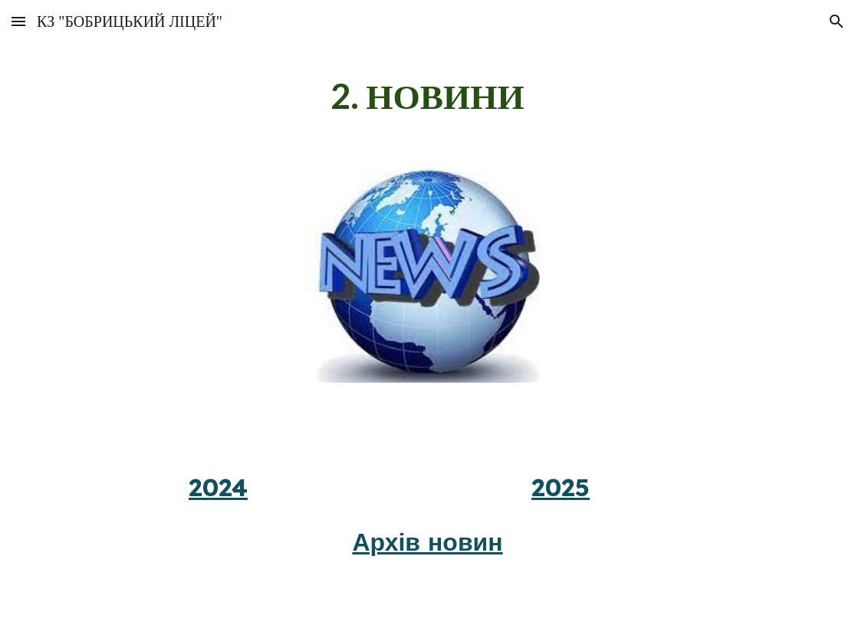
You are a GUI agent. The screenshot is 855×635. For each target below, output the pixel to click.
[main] (427, 96)
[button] (18, 21)
